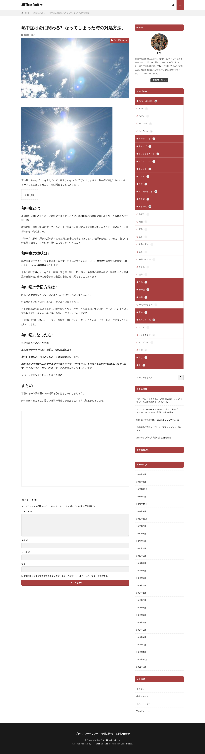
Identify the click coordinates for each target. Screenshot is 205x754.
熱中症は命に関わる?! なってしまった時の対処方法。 (70, 13)
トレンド (145, 169)
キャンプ (145, 146)
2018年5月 (141, 600)
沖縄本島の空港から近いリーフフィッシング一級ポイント (159, 428)
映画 (143, 282)
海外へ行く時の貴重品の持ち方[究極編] (153, 437)
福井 (143, 274)
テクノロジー (147, 161)
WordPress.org (143, 711)
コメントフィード (144, 703)
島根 (143, 252)
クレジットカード (149, 153)
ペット (144, 176)
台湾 (143, 350)
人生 (143, 184)
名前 (24, 540)
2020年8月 (141, 526)
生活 (143, 357)
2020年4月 (141, 548)
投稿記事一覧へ (159, 80)
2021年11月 (141, 504)
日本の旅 (145, 206)
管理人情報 (107, 733)
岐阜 (143, 236)
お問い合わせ (123, 733)
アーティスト (147, 138)
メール (25, 552)
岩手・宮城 (146, 244)
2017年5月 (141, 630)
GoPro (144, 116)
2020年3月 (141, 556)
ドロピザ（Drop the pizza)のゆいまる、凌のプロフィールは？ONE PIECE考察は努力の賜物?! (159, 410)
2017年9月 (141, 615)
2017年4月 (141, 637)
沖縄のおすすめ (148, 304)
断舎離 (144, 199)
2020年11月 (141, 519)
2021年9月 (141, 511)
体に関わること (39, 13)
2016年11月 (141, 659)
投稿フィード (142, 696)
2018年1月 (141, 607)
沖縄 (143, 297)
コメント (26, 512)
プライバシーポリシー (86, 733)
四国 (143, 221)
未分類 (144, 289)
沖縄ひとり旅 (147, 259)
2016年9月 (141, 667)
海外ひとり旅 (147, 319)
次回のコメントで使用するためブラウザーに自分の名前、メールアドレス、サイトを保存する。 (66, 576)
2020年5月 (141, 541)
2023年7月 (141, 474)
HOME (26, 13)
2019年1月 (141, 593)
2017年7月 (141, 622)
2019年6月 (141, 585)
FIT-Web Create (100, 743)
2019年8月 (141, 570)
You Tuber (146, 131)
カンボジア (146, 342)
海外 (143, 312)
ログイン (140, 689)
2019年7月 (141, 578)
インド (144, 327)
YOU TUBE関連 (148, 101)
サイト (24, 564)
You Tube (145, 123)
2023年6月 (141, 482)
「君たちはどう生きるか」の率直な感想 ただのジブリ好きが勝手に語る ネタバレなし (159, 400)
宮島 (143, 229)
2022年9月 (141, 496)
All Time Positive (32, 5)
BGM (143, 108)
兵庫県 (144, 214)
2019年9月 (141, 563)
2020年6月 (141, 533)
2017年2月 (141, 644)
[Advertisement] (75, 448)
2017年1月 (141, 652)
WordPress (126, 743)
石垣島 (144, 267)
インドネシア (147, 335)
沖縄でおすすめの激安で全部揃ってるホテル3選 (157, 419)
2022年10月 (141, 489)
